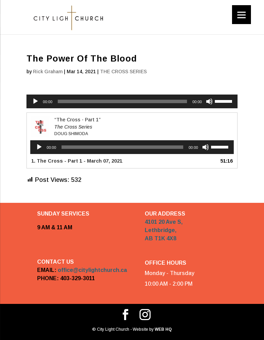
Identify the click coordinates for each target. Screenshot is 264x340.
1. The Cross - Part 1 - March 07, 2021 (76, 161)
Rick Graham (48, 71)
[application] (132, 101)
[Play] (35, 101)
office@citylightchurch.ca (92, 270)
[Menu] (241, 14)
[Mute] (209, 101)
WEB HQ (163, 329)
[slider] (122, 101)
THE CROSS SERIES (123, 71)
